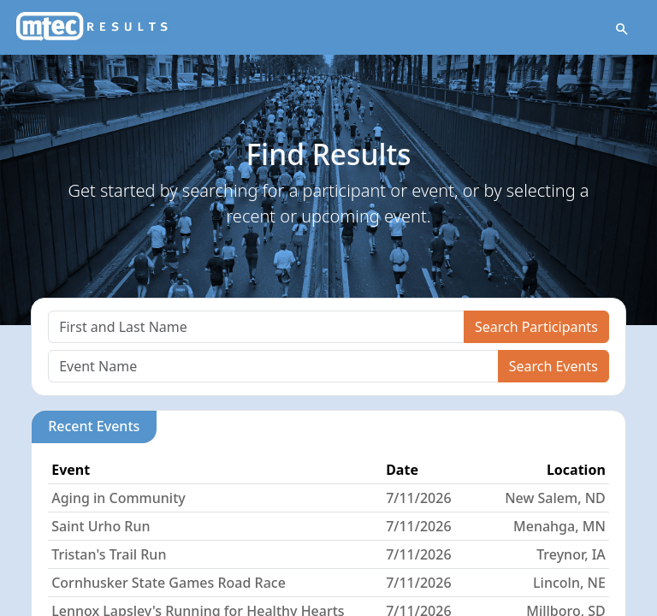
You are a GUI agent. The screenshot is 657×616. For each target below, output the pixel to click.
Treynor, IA (571, 554)
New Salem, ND (555, 498)
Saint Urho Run (100, 526)
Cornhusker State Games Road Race (168, 582)
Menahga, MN (559, 526)
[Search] (256, 327)
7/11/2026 (418, 498)
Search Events (553, 366)
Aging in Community (118, 498)
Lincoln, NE (569, 582)
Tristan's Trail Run (108, 554)
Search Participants (536, 326)
